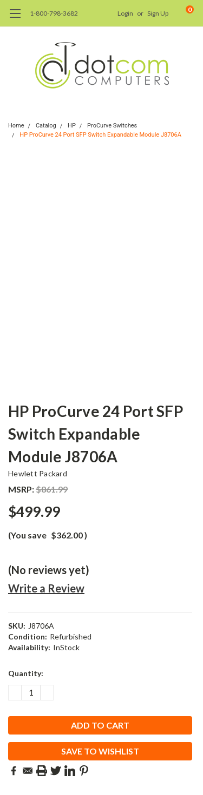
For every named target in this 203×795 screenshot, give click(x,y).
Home (16, 125)
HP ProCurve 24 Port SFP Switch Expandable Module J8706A (100, 134)
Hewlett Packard (37, 473)
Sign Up (157, 13)
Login (125, 13)
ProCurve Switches (112, 125)
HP (72, 125)
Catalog (46, 125)
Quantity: (25, 673)
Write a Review (46, 588)
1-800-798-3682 (54, 13)
